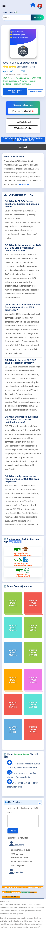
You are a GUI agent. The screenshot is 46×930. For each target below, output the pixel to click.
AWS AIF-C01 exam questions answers (13, 905)
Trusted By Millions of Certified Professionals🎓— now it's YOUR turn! (23, 139)
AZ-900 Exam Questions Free (24, 908)
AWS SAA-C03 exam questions (21, 911)
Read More (24, 184)
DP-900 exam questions (15, 914)
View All (37, 17)
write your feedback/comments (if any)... (22, 810)
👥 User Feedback (13, 802)
